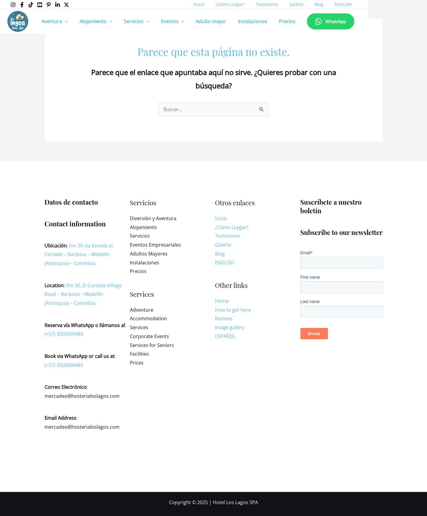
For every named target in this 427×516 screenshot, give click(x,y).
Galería (290, 4)
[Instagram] (13, 4)
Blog (309, 4)
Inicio (201, 4)
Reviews (224, 318)
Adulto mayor (202, 21)
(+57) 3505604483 (63, 334)
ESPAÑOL (225, 336)
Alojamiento (93, 21)
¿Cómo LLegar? (229, 4)
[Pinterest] (48, 4)
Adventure (141, 310)
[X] (66, 4)
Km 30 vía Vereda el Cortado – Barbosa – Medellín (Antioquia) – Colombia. (78, 254)
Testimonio (263, 4)
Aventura (54, 21)
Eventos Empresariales (155, 245)
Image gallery (230, 327)
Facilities (139, 354)
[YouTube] (39, 4)
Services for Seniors (152, 345)
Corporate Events (149, 336)
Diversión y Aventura (153, 218)
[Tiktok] (31, 4)
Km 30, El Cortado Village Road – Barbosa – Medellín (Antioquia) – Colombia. (83, 294)
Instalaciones (241, 21)
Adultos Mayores (149, 253)
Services (139, 327)
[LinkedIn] (57, 4)
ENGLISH (330, 4)
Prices (137, 362)
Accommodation (148, 318)
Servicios (131, 21)
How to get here (233, 310)
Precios (274, 21)
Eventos (166, 21)
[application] (64, 21)
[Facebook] (22, 4)
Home (222, 301)
